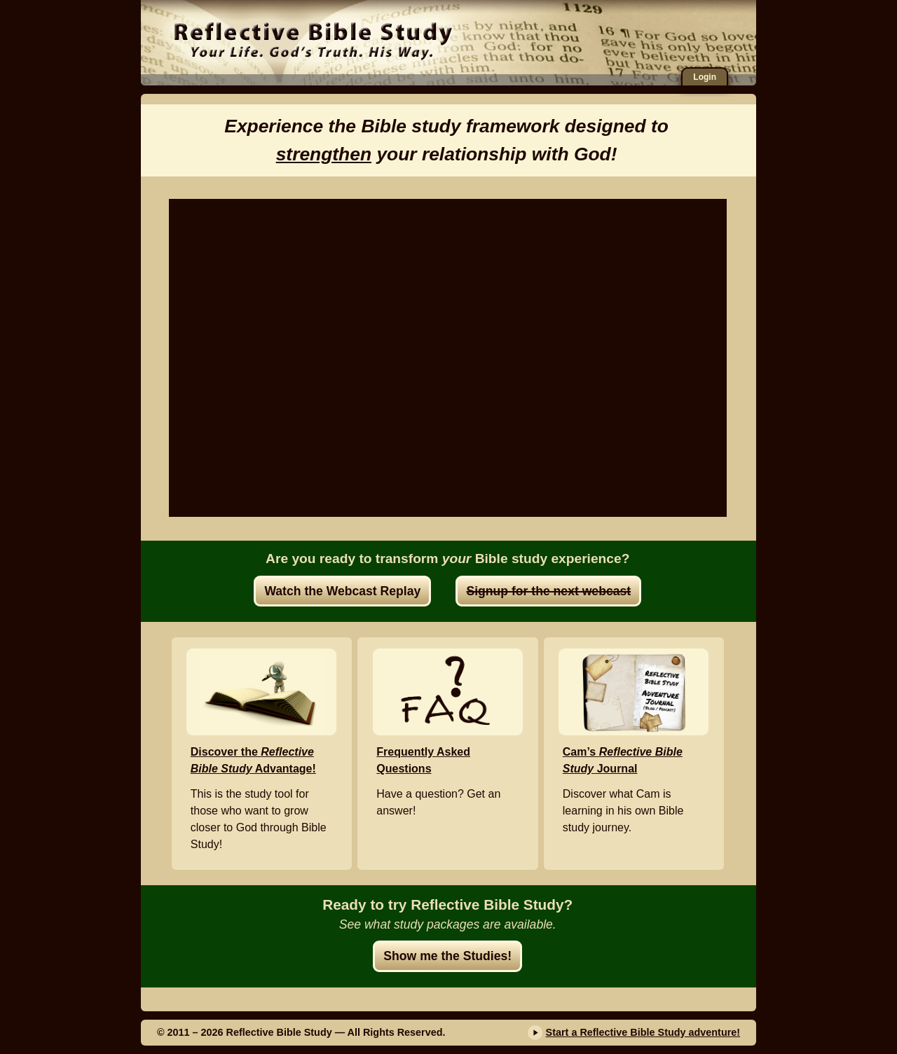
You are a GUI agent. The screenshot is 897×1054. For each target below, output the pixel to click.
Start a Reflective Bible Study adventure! (643, 1032)
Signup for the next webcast (548, 591)
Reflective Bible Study (312, 38)
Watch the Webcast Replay (342, 591)
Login (704, 77)
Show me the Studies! (447, 956)
